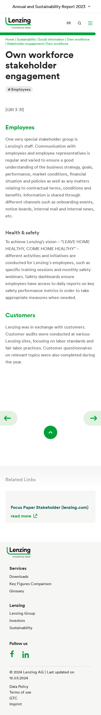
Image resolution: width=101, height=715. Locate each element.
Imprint (15, 703)
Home (9, 39)
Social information (51, 39)
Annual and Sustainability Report (49, 6)
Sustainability (26, 39)
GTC (13, 698)
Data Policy (18, 686)
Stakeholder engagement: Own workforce (37, 43)
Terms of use (20, 692)
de (69, 23)
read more (21, 516)
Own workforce (78, 39)
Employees (20, 89)
